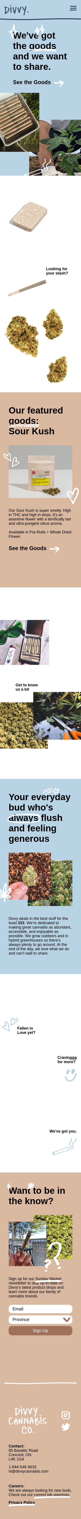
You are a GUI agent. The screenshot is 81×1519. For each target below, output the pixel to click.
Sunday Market (48, 1279)
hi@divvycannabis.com (28, 1471)
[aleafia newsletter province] (40, 1319)
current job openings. (52, 1495)
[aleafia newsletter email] (40, 1309)
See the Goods (32, 82)
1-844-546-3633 (22, 1467)
